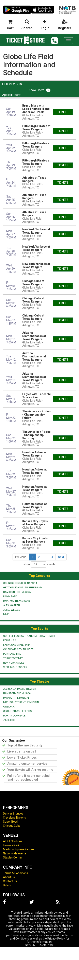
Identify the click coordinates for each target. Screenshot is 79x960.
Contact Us (10, 881)
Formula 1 (9, 640)
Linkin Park (10, 596)
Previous (20, 557)
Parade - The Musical (16, 697)
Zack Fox (9, 720)
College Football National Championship (29, 636)
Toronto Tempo (13, 658)
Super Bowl (10, 821)
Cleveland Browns (14, 817)
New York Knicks (13, 662)
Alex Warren (11, 605)
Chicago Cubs (11, 825)
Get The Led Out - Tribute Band (22, 587)
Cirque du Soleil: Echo (17, 711)
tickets (62, 112)
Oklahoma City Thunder (18, 649)
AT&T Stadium (12, 841)
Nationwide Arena (14, 853)
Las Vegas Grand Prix (16, 645)
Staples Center (12, 857)
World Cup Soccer (15, 667)
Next (61, 557)
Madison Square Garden (18, 849)
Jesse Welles (11, 609)
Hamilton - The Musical (17, 592)
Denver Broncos (13, 813)
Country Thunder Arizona (20, 583)
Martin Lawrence (14, 715)
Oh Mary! (9, 706)
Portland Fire (12, 653)
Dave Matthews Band (16, 601)
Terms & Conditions (15, 873)
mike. (6, 614)
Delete (7, 885)
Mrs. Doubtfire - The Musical (21, 702)
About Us (9, 877)
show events (39, 564)
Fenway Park (11, 845)
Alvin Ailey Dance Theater (19, 688)
